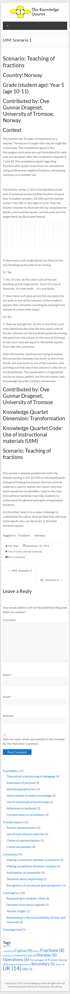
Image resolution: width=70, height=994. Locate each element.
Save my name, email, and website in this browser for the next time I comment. (34, 741)
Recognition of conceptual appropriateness (34, 885)
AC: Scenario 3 (51, 580)
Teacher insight (16, 911)
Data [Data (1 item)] (36, 951)
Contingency (11, 893)
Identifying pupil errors (21, 789)
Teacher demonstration (21, 827)
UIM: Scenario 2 (20, 570)
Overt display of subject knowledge (29, 795)
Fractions (24, 535)
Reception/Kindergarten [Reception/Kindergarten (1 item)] (18, 964)
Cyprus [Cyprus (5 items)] (23, 950)
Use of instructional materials (25, 551)
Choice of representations (23, 840)
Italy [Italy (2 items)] (31, 955)
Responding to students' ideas (26, 898)
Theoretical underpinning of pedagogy (31, 776)
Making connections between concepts (31, 866)
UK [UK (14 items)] (12, 968)
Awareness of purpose (21, 782)
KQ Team (13, 545)
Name (7, 675)
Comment (9, 620)
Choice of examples (19, 847)
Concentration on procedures (25, 814)
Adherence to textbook (21, 808)
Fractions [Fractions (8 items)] (52, 950)
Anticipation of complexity (24, 872)
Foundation (10, 771)
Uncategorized (12, 929)
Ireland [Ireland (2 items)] (21, 955)
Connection (10, 854)
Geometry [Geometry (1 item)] (9, 955)
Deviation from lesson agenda (26, 904)
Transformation (13, 822)
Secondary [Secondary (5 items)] (43, 963)
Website (8, 715)
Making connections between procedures (33, 859)
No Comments (16, 557)
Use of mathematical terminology (28, 802)
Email (7, 697)
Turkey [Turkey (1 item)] (59, 964)
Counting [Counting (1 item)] (8, 951)
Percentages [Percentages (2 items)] (38, 959)
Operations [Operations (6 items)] (16, 959)
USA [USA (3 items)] (27, 969)
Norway (40, 535)
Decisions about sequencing (24, 879)
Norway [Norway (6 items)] (47, 954)
